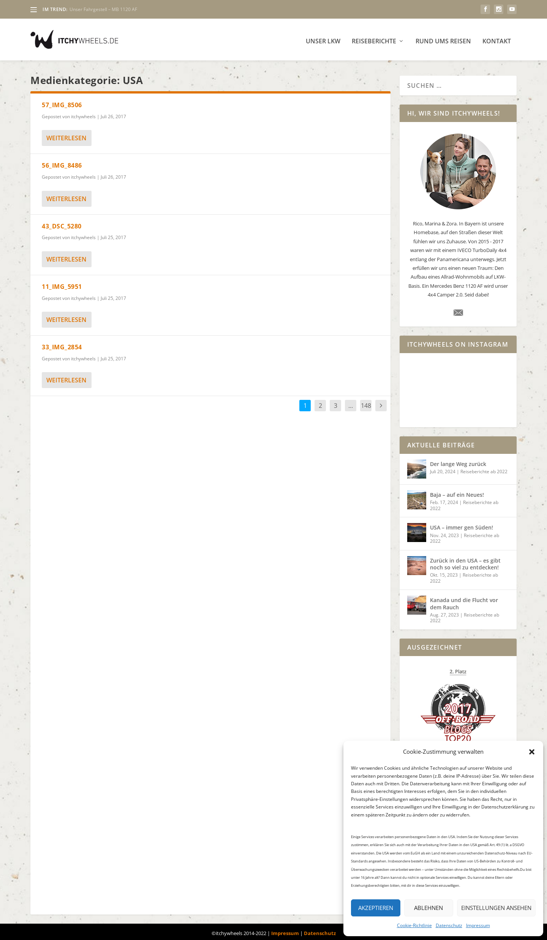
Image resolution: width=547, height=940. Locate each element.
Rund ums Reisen (443, 38)
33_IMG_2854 (62, 344)
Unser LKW (323, 38)
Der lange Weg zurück (458, 460)
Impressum (478, 925)
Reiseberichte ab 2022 (483, 468)
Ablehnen (428, 907)
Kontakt (496, 38)
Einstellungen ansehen (496, 907)
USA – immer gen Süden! (461, 524)
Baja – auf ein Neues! (457, 491)
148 (366, 402)
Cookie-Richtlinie (414, 925)
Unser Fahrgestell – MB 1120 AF (103, 9)
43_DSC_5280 (62, 223)
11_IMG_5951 (62, 283)
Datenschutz (449, 925)
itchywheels (83, 113)
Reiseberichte (374, 38)
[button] (532, 752)
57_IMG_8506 (62, 102)
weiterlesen (66, 135)
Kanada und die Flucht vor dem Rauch (464, 600)
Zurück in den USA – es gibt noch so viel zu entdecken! (465, 561)
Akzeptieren (375, 907)
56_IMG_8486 (62, 162)
